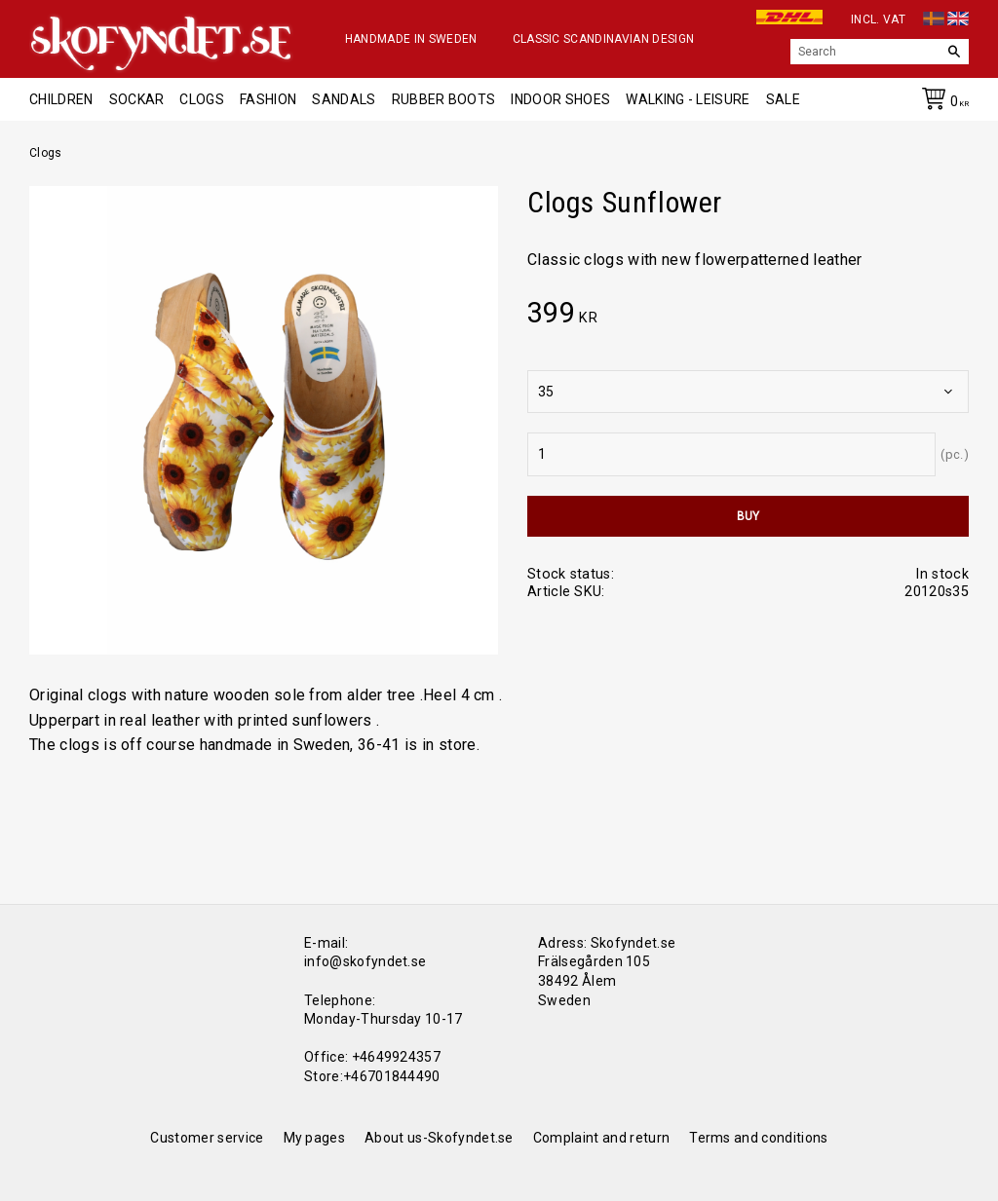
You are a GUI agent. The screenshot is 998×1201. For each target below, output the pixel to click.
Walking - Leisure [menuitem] (687, 99)
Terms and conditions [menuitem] (758, 1137)
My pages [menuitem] (315, 1137)
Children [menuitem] (61, 99)
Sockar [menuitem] (137, 99)
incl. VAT (878, 19)
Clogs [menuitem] (201, 99)
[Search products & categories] (865, 51)
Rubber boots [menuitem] (444, 99)
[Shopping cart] (941, 102)
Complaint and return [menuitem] (601, 1137)
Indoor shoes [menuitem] (560, 99)
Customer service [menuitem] (206, 1137)
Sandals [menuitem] (343, 99)
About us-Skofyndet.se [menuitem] (439, 1137)
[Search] (954, 51)
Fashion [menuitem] (268, 99)
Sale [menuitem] (783, 99)
